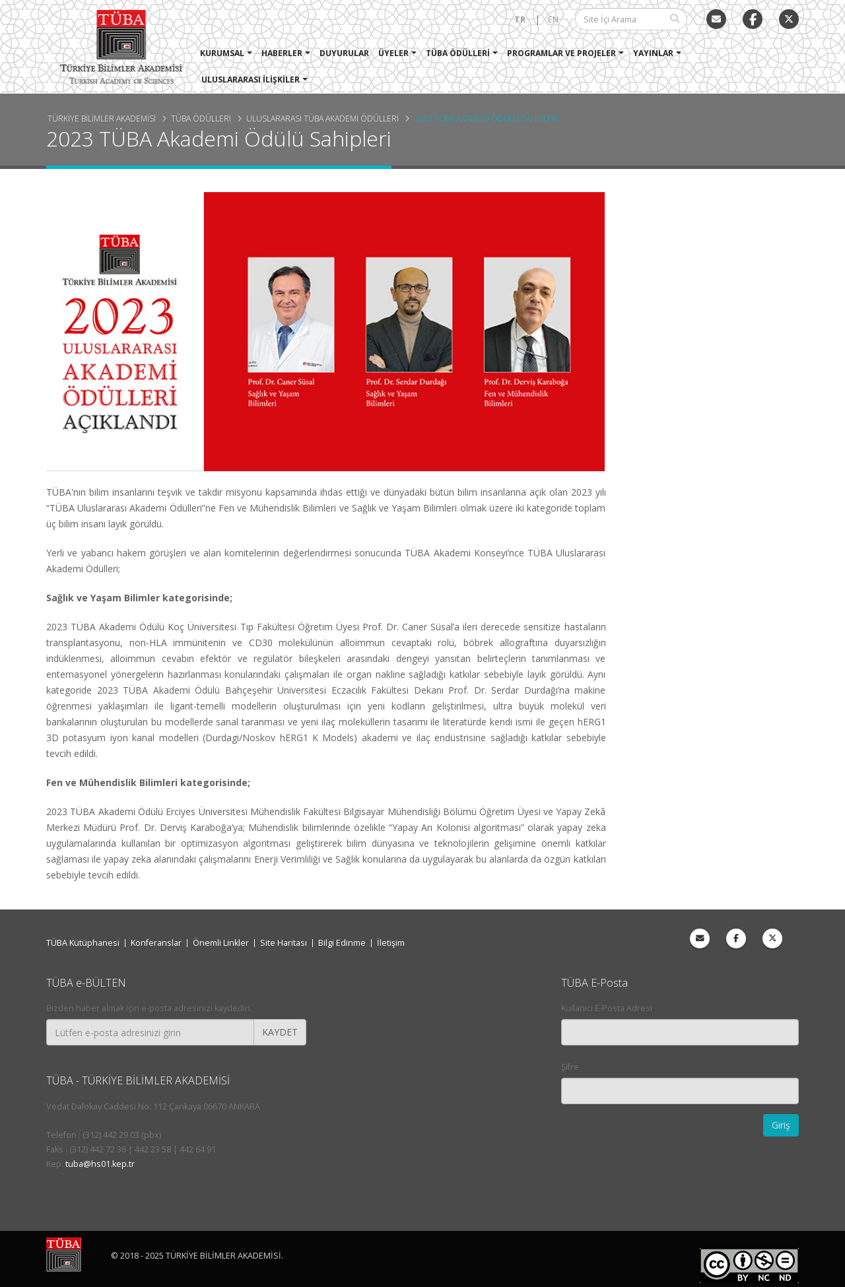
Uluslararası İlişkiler (251, 79)
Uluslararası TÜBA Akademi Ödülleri (322, 118)
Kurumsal (223, 53)
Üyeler (394, 53)
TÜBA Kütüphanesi (82, 942)
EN (553, 19)
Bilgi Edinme (342, 942)
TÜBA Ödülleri (458, 53)
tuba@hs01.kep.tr (100, 1164)
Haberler (282, 53)
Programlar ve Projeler (562, 53)
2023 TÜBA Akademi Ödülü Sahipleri (486, 118)
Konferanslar (156, 942)
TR (519, 19)
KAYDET (280, 1032)
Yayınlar (654, 53)
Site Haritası (283, 942)
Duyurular (345, 53)
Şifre (570, 1066)
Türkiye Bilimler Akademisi (102, 118)
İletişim (391, 942)
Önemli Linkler (221, 942)
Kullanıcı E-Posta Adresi (606, 1008)
